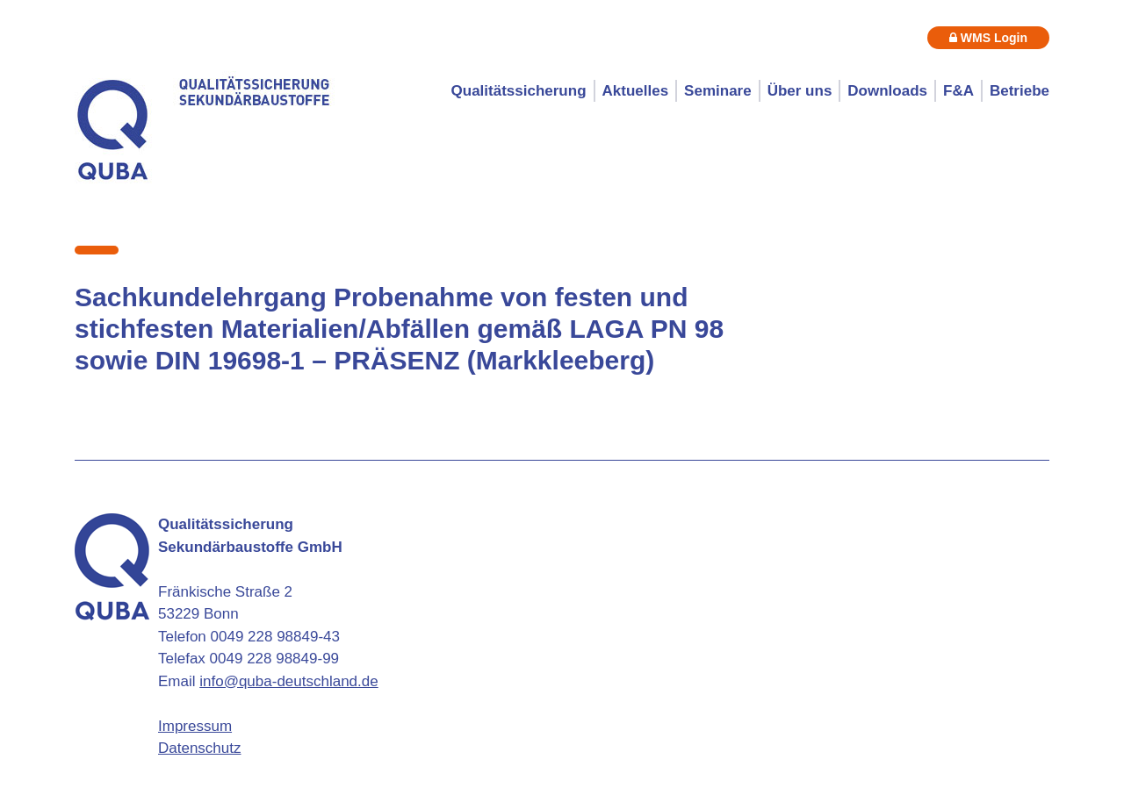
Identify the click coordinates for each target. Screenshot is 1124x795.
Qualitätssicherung (519, 90)
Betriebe (1019, 90)
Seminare (718, 90)
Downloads (887, 90)
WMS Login (988, 38)
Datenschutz (199, 748)
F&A (958, 90)
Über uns (799, 90)
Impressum (195, 726)
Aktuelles (635, 90)
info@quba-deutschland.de (288, 681)
